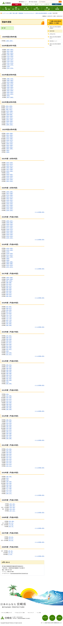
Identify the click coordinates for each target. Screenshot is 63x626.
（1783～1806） (10, 54)
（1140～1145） (9, 248)
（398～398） (8, 406)
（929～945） (8, 291)
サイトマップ (31, 612)
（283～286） (8, 438)
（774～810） (8, 313)
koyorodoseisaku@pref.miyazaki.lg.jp (19, 573)
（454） (7, 382)
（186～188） (8, 486)
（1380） (7, 152)
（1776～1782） (10, 56)
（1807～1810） (10, 53)
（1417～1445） (9, 142)
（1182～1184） (9, 226)
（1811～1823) (9, 51)
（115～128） (12, 509)
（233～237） (8, 455)
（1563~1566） (9, 114)
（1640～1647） (10, 88)
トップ (3, 13)
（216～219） (8, 461)
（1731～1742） (10, 63)
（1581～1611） (9, 109)
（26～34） (10, 551)
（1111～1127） (9, 255)
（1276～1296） (9, 195)
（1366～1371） (9, 166)
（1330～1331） (9, 174)
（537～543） (8, 346)
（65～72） (11, 526)
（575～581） (8, 335)
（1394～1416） (9, 143)
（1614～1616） (9, 106)
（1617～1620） (10, 97)
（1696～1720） (10, 78)
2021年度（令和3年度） (10, 159)
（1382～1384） (9, 148)
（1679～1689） (10, 82)
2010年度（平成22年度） (10, 472)
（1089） (7, 260)
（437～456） (8, 396)
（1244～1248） (9, 202)
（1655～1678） (10, 83)
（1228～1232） (9, 210)
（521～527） (8, 349)
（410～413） (8, 401)
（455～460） (8, 380)
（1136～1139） (9, 250)
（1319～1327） (9, 177)
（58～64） (11, 537)
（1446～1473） (9, 140)
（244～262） (8, 452)
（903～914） (8, 294)
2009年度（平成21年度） (10, 500)
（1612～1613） (9, 107)
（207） (7, 478)
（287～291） (8, 436)
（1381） (7, 150)
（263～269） (8, 450)
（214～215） (8, 462)
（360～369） (8, 425)
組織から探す (36, 4)
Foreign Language (33, 1)
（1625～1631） (10, 92)
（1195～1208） (9, 222)
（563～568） (8, 339)
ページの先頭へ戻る (39, 212)
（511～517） (8, 354)
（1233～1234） (9, 208)
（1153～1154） (9, 236)
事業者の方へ (56, 4)
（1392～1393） (9, 145)
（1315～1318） (9, 179)
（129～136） (12, 507)
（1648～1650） (10, 87)
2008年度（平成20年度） (10, 517)
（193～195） (8, 483)
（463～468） (8, 376)
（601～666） (8, 321)
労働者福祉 (20, 13)
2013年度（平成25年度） (10, 390)
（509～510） (8, 365)
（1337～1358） (9, 169)
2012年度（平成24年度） (10, 416)
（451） (7, 394)
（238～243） (8, 454)
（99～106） (11, 521)
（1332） (7, 172)
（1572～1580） (9, 111)
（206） (7, 480)
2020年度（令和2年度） (10, 188)
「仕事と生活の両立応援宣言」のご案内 (43, 13)
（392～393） (8, 409)
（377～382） (8, 421)
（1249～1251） (9, 200)
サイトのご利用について (7, 612)
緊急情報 (16, 4)
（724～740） (8, 316)
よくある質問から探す (46, 4)
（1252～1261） (9, 198)
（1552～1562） (9, 116)
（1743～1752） (10, 61)
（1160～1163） (9, 232)
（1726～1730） (10, 64)
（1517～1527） (9, 123)
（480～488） (8, 373)
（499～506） (8, 368)
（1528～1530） (9, 121)
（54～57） (11, 538)
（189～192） (8, 485)
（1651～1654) (9, 85)
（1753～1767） (10, 59)
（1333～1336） (9, 171)
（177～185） (8, 488)
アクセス (52, 617)
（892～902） (8, 296)
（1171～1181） (9, 227)
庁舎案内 (59, 617)
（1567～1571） (9, 112)
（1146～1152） (9, 237)
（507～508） (8, 366)
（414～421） (8, 399)
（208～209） (8, 476)
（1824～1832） (10, 49)
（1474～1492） (9, 138)
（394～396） (8, 407)
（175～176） (8, 490)
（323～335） (8, 428)
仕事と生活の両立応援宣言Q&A (55, 44)
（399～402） (8, 404)
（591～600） (8, 323)
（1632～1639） (10, 90)
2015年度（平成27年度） (10, 332)
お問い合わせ (45, 617)
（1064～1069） (9, 277)
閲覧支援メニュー (23, 1)
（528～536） (8, 347)
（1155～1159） (9, 234)
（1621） (8, 95)
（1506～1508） (9, 133)
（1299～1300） (9, 191)
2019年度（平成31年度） (10, 217)
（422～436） (8, 397)
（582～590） (8, 325)
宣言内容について (53, 41)
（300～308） (8, 433)
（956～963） (8, 287)
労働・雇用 (15, 13)
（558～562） (8, 341)
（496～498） (8, 370)
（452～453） (8, 383)
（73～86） (11, 524)
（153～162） (12, 504)
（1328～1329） (9, 176)
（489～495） (8, 371)
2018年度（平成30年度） (10, 244)
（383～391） (8, 420)
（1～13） (10, 554)
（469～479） (8, 375)
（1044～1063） (9, 279)
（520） (7, 351)
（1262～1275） (9, 196)
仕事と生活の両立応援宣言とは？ (55, 37)
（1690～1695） (10, 80)
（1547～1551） (9, 118)
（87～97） (11, 523)
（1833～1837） (9, 40)
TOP (4, 28)
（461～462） (8, 378)
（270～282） (8, 449)
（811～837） (8, 311)
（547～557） (8, 342)
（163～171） (8, 493)
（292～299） (8, 435)
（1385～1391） (9, 147)
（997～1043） (9, 281)
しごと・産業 (9, 13)
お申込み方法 (52, 33)
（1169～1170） (9, 229)
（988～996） (8, 282)
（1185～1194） (9, 224)
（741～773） (8, 315)
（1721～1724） (10, 68)
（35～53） (11, 540)
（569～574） (8, 337)
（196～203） (8, 481)
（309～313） (8, 431)
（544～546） (8, 344)
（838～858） (8, 310)
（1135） (7, 251)
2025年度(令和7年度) (9, 46)
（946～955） (8, 289)
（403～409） (8, 402)
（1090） (7, 258)
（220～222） (8, 459)
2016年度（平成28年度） (10, 303)
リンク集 (39, 612)
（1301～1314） (9, 181)
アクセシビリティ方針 (20, 612)
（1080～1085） (9, 263)
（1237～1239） (9, 205)
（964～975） (8, 286)
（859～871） (8, 308)
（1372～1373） (9, 164)
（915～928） (8, 292)
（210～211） (8, 466)
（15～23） (10, 552)
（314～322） (8, 430)
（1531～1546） (9, 119)
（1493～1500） (9, 136)
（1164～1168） (9, 231)
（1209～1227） (9, 221)
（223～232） (8, 457)
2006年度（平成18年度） (10, 547)
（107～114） (12, 510)
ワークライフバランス (29, 13)
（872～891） (8, 306)
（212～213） (8, 464)
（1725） (8, 66)
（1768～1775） (10, 58)
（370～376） (8, 423)
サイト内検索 (40, 1)
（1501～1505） (9, 135)
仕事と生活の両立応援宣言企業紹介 (55, 27)
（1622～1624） (10, 94)
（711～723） (8, 318)
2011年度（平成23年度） (10, 445)
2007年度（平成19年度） (10, 533)
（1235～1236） (9, 207)
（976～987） (8, 284)
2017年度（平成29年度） (10, 273)
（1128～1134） (9, 253)
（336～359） (8, 426)
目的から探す (26, 4)
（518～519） (8, 352)
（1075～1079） (9, 265)
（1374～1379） (9, 162)
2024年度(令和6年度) (9, 75)
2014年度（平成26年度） (10, 361)
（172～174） (8, 491)
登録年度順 (52, 31)
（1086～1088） (9, 262)
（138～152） (12, 505)
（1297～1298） (9, 193)
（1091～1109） (9, 256)
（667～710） (8, 320)
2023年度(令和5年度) (9, 102)
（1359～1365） (9, 167)
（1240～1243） (9, 203)
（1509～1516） (9, 124)
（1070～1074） (9, 267)
